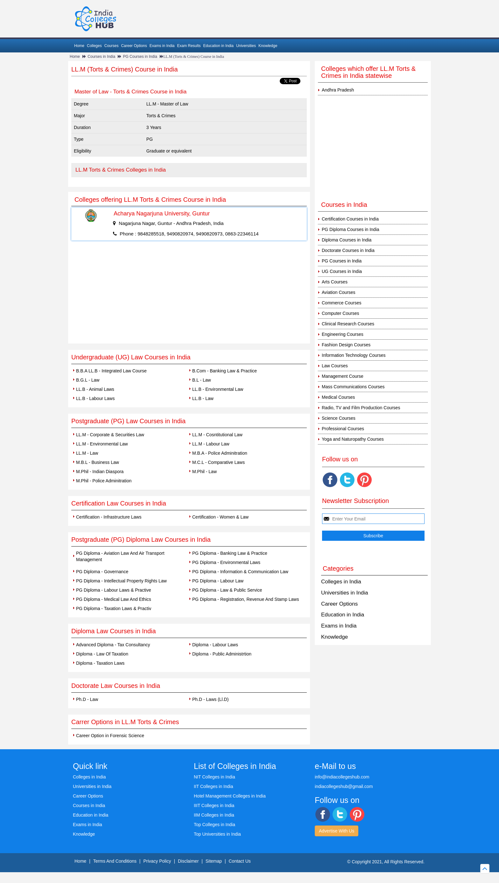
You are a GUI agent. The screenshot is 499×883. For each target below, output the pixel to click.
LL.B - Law (203, 398)
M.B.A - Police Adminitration (219, 453)
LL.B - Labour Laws (95, 398)
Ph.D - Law (87, 699)
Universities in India (344, 593)
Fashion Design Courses (346, 344)
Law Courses (335, 365)
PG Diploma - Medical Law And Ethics (113, 599)
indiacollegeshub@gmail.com (344, 786)
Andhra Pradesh (338, 89)
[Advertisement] (189, 295)
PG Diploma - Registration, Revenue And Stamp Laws (245, 599)
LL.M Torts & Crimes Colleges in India (120, 170)
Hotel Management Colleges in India (230, 795)
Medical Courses (338, 397)
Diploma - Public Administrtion (221, 653)
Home (79, 46)
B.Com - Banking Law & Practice (224, 370)
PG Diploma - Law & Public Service (227, 590)
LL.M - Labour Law (210, 443)
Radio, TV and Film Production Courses (361, 407)
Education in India (218, 46)
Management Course (342, 376)
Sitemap (214, 861)
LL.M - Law (87, 453)
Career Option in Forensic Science (110, 735)
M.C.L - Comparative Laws (218, 462)
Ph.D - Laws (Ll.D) (210, 699)
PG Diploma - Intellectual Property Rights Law (121, 580)
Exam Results (188, 46)
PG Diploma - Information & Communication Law (240, 571)
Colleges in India (341, 582)
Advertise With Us (336, 830)
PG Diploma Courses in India (350, 229)
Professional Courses (343, 428)
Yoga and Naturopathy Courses (353, 439)
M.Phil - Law (204, 471)
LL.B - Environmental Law (217, 389)
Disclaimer (188, 861)
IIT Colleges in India (213, 786)
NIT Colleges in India (214, 776)
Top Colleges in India (214, 824)
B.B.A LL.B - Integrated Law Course (111, 370)
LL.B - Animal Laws (95, 389)
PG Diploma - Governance (102, 571)
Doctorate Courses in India (348, 250)
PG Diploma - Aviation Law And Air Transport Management (120, 556)
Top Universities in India (217, 834)
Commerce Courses (341, 302)
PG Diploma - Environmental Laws (226, 562)
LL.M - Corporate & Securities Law (110, 434)
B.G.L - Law (87, 380)
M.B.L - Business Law (97, 462)
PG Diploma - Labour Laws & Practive (113, 590)
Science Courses (338, 418)
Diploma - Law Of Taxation (102, 653)
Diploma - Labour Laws (215, 644)
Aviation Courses (338, 292)
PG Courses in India (140, 56)
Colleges (94, 46)
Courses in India (101, 56)
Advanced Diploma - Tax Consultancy (113, 644)
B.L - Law (201, 380)
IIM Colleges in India (214, 815)
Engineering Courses (342, 334)
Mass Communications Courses (353, 386)
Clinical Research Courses (348, 323)
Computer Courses (340, 313)
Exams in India (162, 46)
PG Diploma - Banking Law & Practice (229, 553)
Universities (246, 46)
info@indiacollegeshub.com (342, 776)
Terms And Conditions (115, 861)
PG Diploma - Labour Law (217, 580)
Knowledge (267, 46)
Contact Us (240, 861)
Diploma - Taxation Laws (100, 663)
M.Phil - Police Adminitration (103, 480)
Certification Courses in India (350, 218)
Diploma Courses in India (346, 239)
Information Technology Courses (354, 355)
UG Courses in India (342, 271)
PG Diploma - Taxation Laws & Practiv (113, 608)
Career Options (134, 46)
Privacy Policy (157, 861)
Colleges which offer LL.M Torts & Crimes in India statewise (368, 72)
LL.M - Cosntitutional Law (217, 434)
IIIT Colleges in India (214, 805)
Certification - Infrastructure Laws (108, 517)
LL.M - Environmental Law (102, 443)
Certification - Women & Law (220, 517)
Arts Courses (335, 281)
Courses (111, 46)
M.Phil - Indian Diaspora (99, 471)
